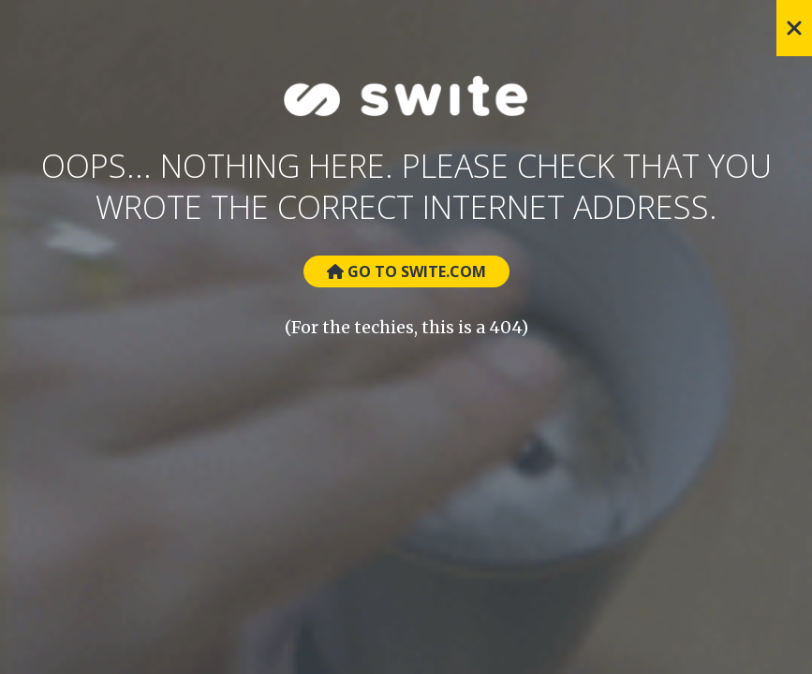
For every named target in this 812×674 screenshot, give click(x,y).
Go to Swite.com (406, 271)
